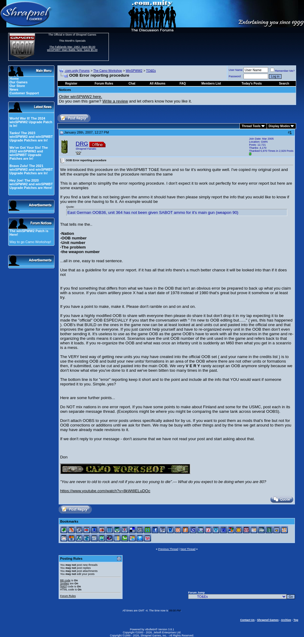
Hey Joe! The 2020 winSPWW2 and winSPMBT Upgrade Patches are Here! (31, 184)
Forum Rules (68, 595)
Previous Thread (168, 549)
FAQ (183, 83)
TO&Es (151, 70)
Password (235, 76)
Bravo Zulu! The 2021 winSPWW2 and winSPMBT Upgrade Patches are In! (31, 169)
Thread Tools (251, 126)
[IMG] (63, 586)
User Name (236, 69)
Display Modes (279, 126)
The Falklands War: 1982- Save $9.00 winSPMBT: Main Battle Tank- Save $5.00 (72, 48)
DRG (82, 144)
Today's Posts (252, 83)
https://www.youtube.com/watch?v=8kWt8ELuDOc (105, 491)
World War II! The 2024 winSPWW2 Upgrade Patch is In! (30, 122)
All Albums (157, 83)
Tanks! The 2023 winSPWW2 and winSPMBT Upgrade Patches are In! (31, 136)
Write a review (115, 101)
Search (284, 83)
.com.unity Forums (76, 70)
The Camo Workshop (107, 70)
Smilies (64, 583)
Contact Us (247, 619)
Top (295, 619)
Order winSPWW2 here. (80, 96)
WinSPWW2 (134, 70)
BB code (65, 580)
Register (71, 83)
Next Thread (187, 549)
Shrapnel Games (267, 619)
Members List (211, 83)
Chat (132, 83)
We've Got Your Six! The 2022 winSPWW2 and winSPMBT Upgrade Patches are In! (28, 153)
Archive (286, 619)
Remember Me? (282, 70)
